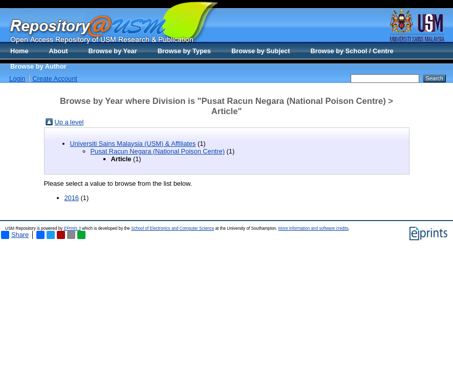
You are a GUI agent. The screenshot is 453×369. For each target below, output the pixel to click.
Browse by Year (113, 51)
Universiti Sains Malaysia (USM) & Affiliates (133, 143)
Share (15, 235)
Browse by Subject (260, 51)
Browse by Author (38, 66)
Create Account (54, 78)
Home (19, 51)
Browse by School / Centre (351, 51)
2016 (71, 198)
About (58, 51)
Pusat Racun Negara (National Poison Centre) (158, 151)
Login (17, 78)
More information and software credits (313, 228)
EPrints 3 (72, 228)
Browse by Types (184, 51)
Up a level (69, 122)
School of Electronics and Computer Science (172, 228)
